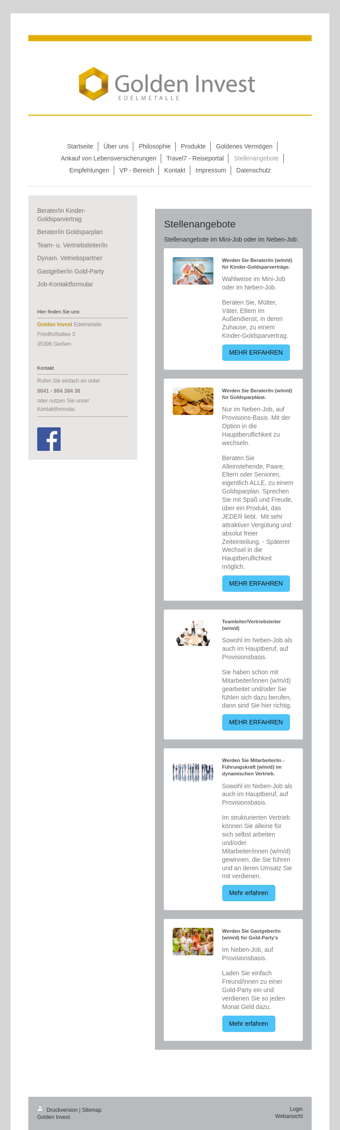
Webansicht (289, 1116)
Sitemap (91, 1110)
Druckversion (58, 1110)
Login (296, 1109)
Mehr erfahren (248, 892)
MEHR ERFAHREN (256, 352)
